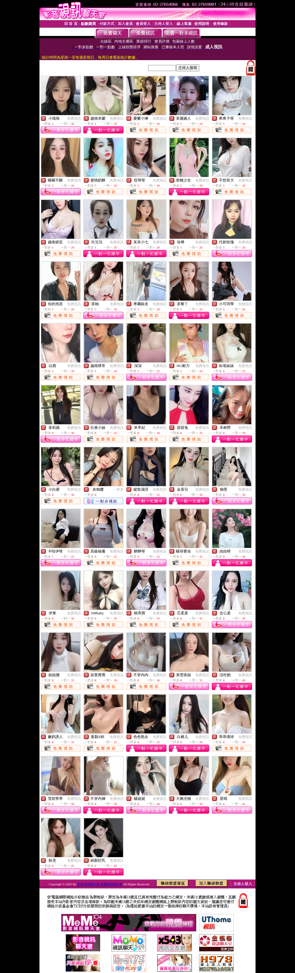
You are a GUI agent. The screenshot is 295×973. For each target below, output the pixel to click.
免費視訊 (74, 118)
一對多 (118, 490)
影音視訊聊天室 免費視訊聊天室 (99, 884)
